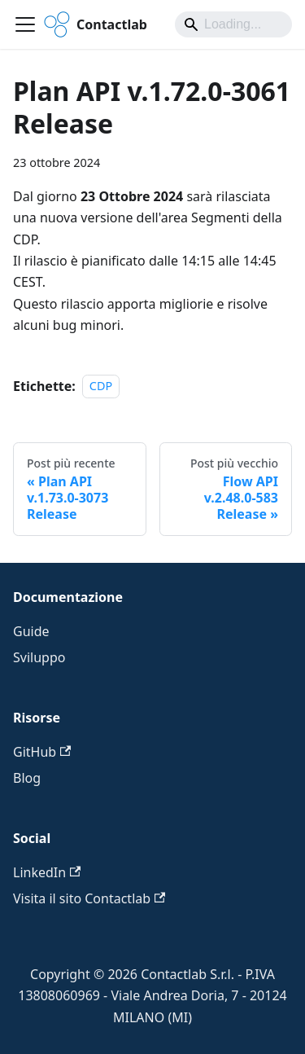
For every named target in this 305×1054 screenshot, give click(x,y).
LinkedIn (47, 872)
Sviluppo (39, 657)
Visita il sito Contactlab (89, 898)
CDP (100, 386)
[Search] (233, 24)
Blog (27, 778)
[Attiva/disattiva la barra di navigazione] (25, 24)
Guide (31, 631)
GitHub (42, 752)
